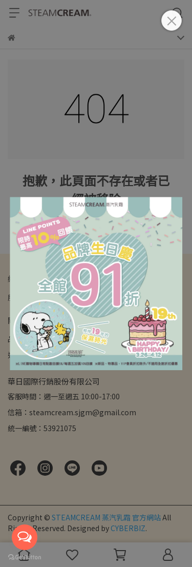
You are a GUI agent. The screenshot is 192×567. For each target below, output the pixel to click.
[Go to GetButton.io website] (24, 557)
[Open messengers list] (24, 537)
